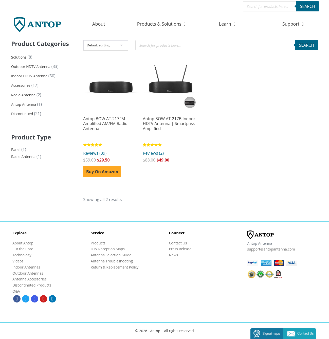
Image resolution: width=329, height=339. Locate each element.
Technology (21, 255)
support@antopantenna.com (271, 249)
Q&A (16, 291)
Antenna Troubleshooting (112, 261)
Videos (17, 261)
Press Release (180, 248)
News (173, 255)
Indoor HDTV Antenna (29, 76)
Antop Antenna (23, 104)
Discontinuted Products (31, 285)
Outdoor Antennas (27, 273)
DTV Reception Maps (108, 248)
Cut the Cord (22, 248)
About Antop (22, 243)
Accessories (20, 85)
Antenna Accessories (29, 279)
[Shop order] (105, 45)
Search (307, 6)
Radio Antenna (23, 95)
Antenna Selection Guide (111, 255)
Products (98, 243)
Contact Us (178, 243)
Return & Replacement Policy (114, 267)
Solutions (18, 57)
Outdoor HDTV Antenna (30, 66)
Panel (15, 149)
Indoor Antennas (26, 267)
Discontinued (22, 113)
